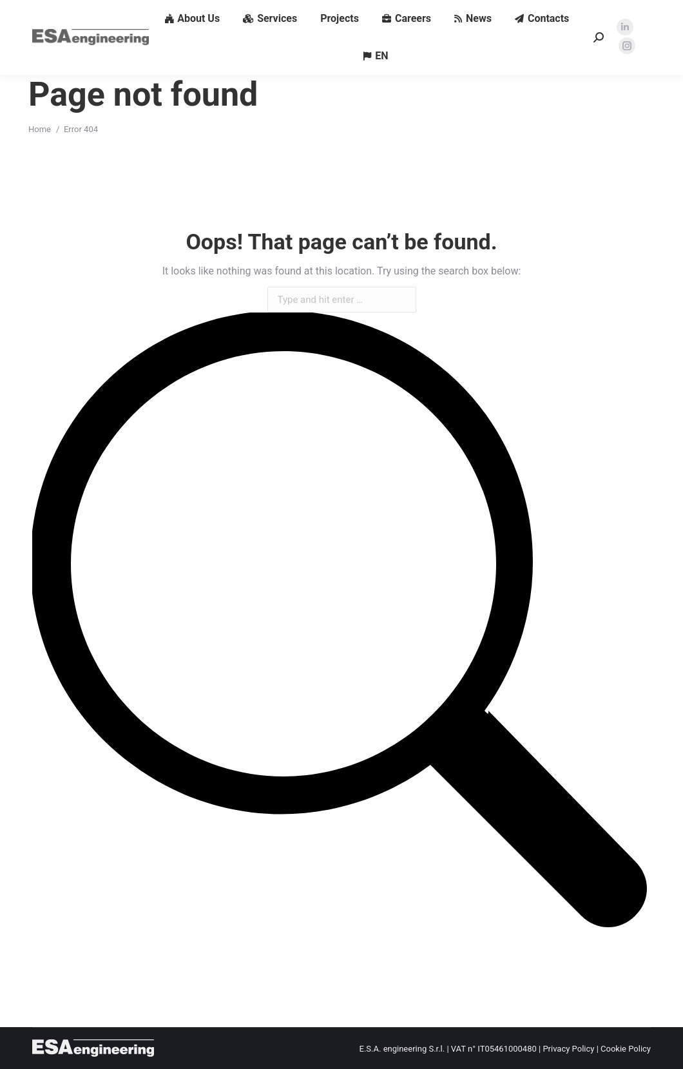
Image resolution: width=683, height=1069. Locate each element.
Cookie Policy (626, 1049)
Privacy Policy (568, 1049)
